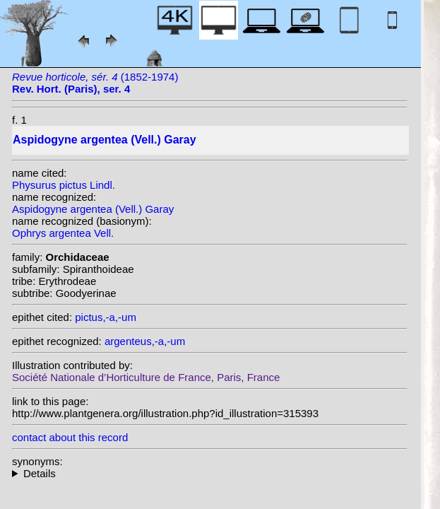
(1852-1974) (95, 83)
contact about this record (70, 437)
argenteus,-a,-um (145, 341)
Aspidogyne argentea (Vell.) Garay (93, 209)
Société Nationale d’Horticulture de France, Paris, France (146, 377)
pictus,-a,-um (105, 317)
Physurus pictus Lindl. (63, 185)
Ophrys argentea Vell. (63, 233)
